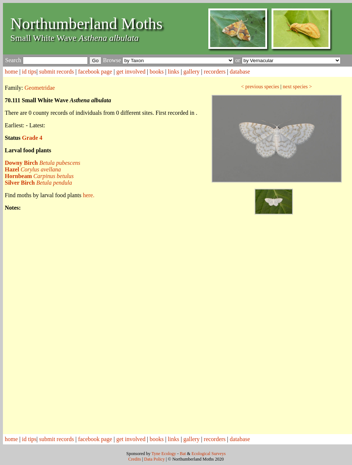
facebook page (95, 71)
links (173, 71)
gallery (191, 71)
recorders (215, 71)
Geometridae (40, 88)
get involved (131, 71)
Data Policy (154, 459)
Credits (134, 459)
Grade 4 (32, 138)
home (11, 71)
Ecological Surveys (208, 453)
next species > (297, 86)
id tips (29, 71)
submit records (56, 71)
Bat (183, 453)
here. (88, 195)
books (157, 71)
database (240, 71)
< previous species (260, 86)
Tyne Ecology (163, 453)
